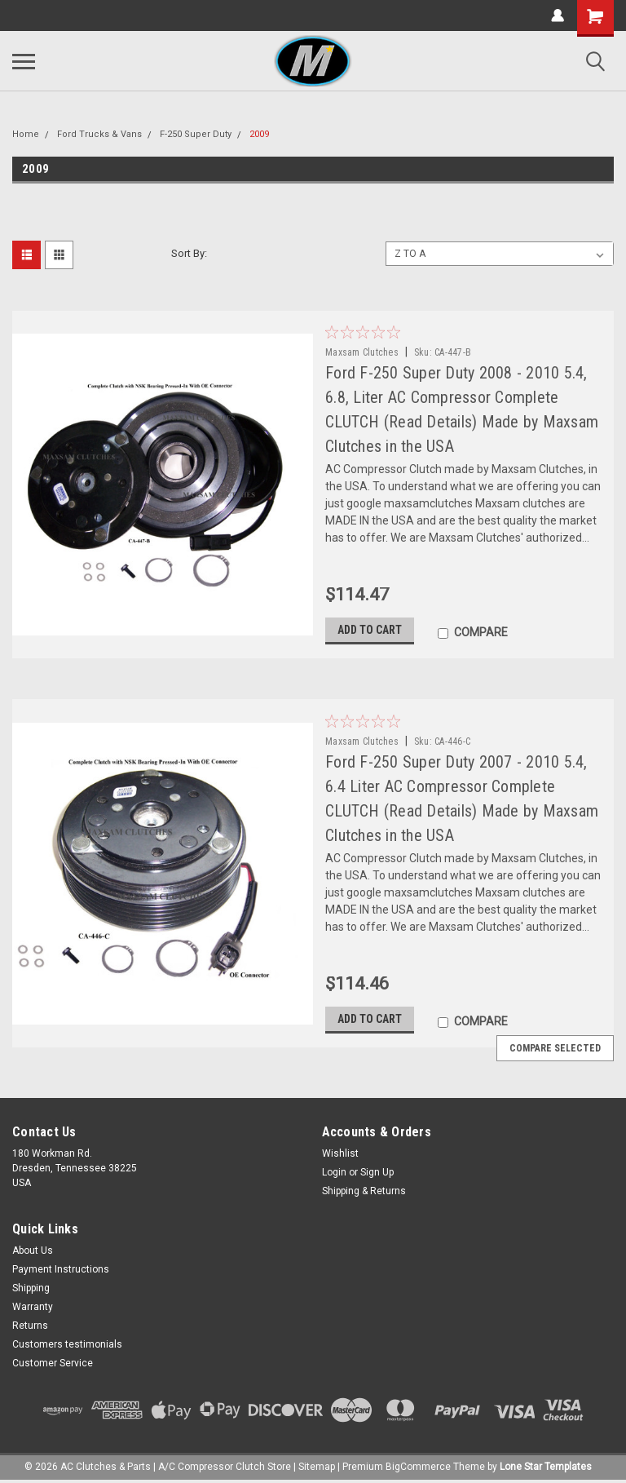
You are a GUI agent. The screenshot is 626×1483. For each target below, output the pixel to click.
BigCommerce (418, 1466)
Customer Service (52, 1363)
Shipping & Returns (364, 1191)
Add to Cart (369, 630)
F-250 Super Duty (195, 134)
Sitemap (316, 1466)
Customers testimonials (67, 1344)
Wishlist (340, 1153)
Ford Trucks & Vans (99, 134)
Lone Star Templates (546, 1466)
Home (25, 134)
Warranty (32, 1307)
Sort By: (189, 253)
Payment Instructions (60, 1269)
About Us (32, 1250)
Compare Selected (555, 1048)
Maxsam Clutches (362, 352)
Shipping (31, 1288)
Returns (30, 1325)
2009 (259, 134)
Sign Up (377, 1172)
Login (334, 1172)
